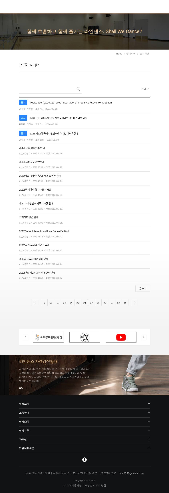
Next (143, 337)
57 (91, 302)
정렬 (143, 89)
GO (21, 388)
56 (84, 302)
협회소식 (131, 53)
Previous (25, 337)
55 (77, 302)
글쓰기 (142, 288)
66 (125, 302)
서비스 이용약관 (72, 485)
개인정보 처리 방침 (95, 485)
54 (71, 302)
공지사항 (144, 53)
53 (64, 302)
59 (104, 302)
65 (118, 302)
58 (98, 302)
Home (119, 53)
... (58, 302)
